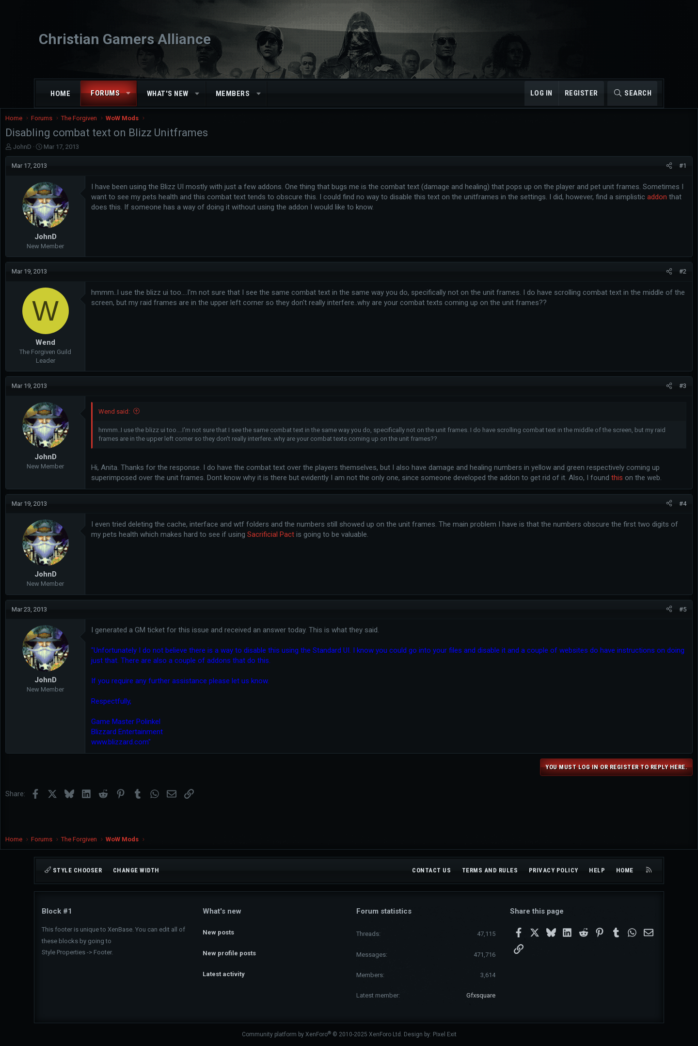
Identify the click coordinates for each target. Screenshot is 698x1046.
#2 (646, 281)
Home (60, 93)
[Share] (632, 175)
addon (264, 216)
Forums (105, 93)
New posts (218, 928)
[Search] (632, 93)
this (214, 497)
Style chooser (73, 870)
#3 (646, 395)
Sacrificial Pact (375, 554)
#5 (646, 629)
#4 (646, 523)
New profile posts (229, 945)
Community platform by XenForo (322, 1034)
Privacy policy (553, 870)
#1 (646, 175)
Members (233, 93)
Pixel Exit (445, 1034)
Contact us (431, 870)
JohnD (58, 156)
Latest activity (224, 963)
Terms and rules (490, 870)
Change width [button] (136, 870)
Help (597, 870)
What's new (168, 93)
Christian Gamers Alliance (125, 39)
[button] (128, 93)
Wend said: (150, 421)
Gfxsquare (480, 995)
